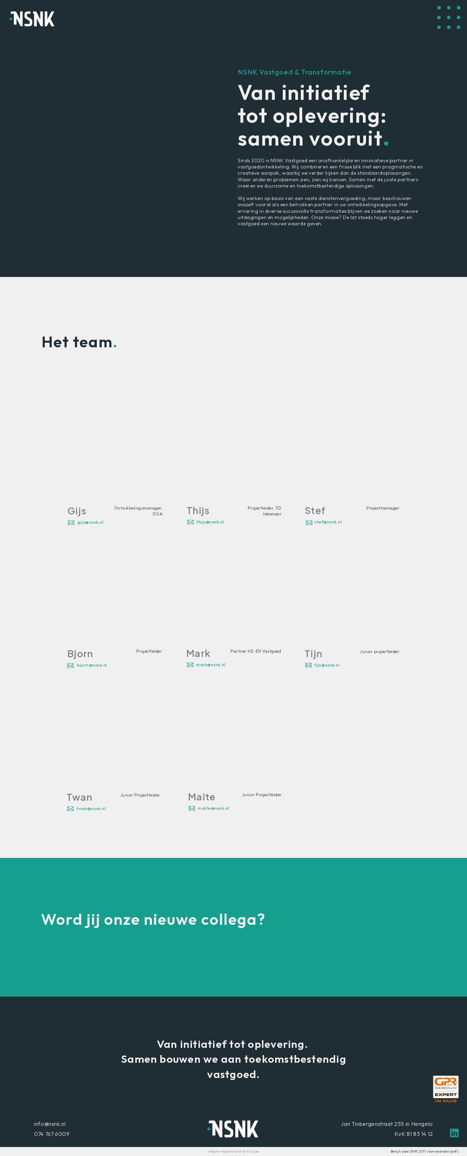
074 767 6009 (52, 1133)
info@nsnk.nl (50, 1123)
